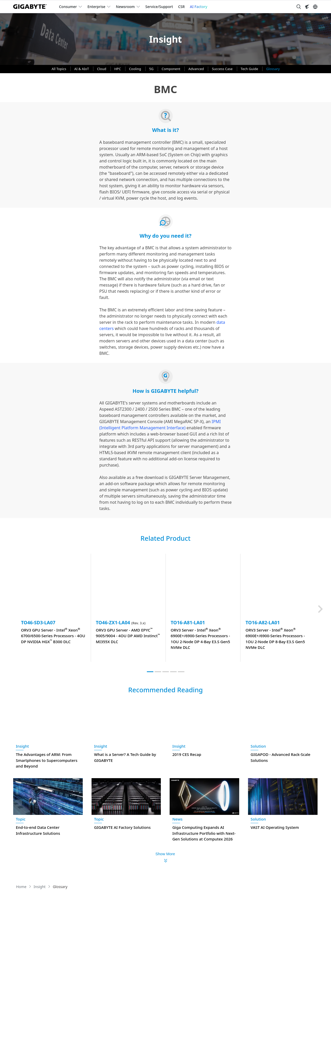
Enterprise (96, 6)
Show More (165, 854)
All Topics (59, 68)
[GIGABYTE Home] (32, 6)
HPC (118, 68)
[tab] (150, 671)
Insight (22, 746)
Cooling (135, 68)
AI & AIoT (82, 68)
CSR (181, 6)
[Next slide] (320, 609)
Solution (258, 746)
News (177, 819)
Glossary (273, 68)
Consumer (68, 6)
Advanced (196, 68)
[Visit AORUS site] (307, 6)
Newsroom (125, 6)
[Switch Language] (315, 6)
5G (151, 68)
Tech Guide (250, 68)
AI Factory (198, 6)
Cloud (102, 68)
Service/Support (159, 6)
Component (171, 68)
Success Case (222, 68)
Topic (20, 819)
